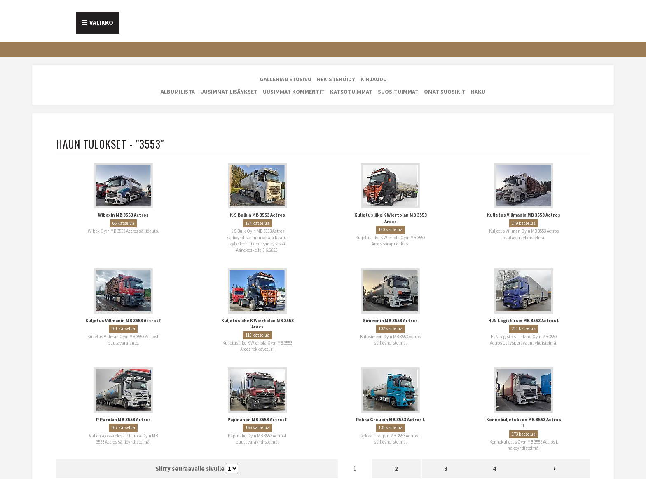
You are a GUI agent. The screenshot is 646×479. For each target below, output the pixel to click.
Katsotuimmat (351, 91)
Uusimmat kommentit (294, 91)
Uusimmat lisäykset (228, 91)
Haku (478, 91)
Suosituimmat (398, 91)
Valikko (101, 22)
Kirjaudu (373, 79)
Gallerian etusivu (285, 79)
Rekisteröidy (336, 79)
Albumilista (178, 91)
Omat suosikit (445, 91)
